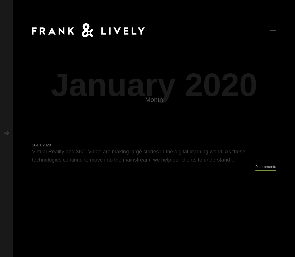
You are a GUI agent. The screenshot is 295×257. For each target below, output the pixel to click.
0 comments (265, 166)
